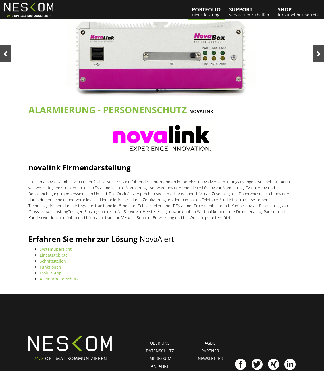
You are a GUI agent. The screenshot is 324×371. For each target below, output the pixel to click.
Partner (210, 350)
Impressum (159, 358)
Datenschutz (160, 350)
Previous (5, 53)
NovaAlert (157, 239)
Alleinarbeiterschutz (59, 279)
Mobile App (51, 273)
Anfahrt (160, 366)
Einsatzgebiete (54, 255)
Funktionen (50, 267)
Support (249, 12)
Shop (299, 12)
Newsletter (210, 358)
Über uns (160, 343)
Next (318, 53)
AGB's (210, 343)
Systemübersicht (56, 249)
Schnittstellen (53, 261)
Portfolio (206, 12)
